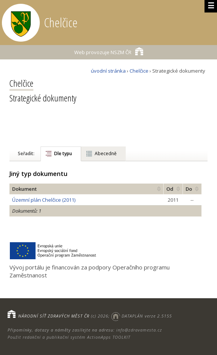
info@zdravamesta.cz (139, 330)
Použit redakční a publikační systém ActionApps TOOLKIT (69, 337)
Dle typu (63, 153)
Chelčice (139, 70)
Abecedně (106, 153)
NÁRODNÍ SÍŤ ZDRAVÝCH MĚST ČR (53, 316)
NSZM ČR (108, 51)
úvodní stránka (108, 70)
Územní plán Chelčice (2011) (43, 199)
